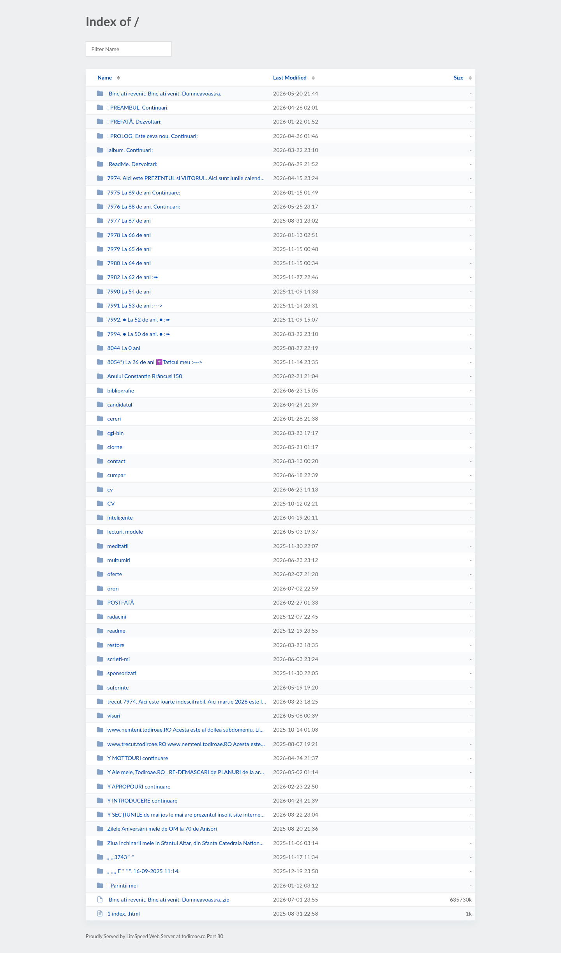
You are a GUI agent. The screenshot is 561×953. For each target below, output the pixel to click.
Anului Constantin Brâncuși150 (139, 376)
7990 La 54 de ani (124, 291)
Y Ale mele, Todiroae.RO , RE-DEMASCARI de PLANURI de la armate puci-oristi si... (181, 772)
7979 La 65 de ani (124, 249)
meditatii (113, 546)
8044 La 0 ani (118, 348)
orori (108, 588)
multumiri (114, 560)
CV (106, 503)
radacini (111, 616)
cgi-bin (110, 433)
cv (105, 489)
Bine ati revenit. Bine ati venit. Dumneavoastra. (159, 93)
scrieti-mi (113, 659)
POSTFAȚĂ (115, 602)
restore (110, 645)
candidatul (114, 404)
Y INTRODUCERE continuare (137, 800)
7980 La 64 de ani (124, 263)
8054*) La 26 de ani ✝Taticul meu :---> (149, 362)
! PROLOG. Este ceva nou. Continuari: (147, 136)
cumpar (111, 475)
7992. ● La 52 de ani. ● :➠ (133, 319)
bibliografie (115, 390)
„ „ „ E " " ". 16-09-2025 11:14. (138, 871)
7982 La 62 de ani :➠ (127, 277)
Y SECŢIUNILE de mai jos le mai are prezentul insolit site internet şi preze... (181, 814)
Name (104, 77)
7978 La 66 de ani (124, 235)
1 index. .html (118, 913)
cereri (109, 418)
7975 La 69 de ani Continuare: (138, 192)
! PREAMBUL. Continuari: (133, 107)
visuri (108, 715)
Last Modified (290, 77)
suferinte (113, 687)
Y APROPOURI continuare (133, 786)
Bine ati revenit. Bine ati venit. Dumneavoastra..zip (163, 899)
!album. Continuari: (125, 150)
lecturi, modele (120, 531)
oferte (109, 574)
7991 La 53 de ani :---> (130, 305)
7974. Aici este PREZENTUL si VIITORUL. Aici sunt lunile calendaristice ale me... (181, 178)
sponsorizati (116, 673)
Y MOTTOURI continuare (132, 758)
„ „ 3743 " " (115, 857)
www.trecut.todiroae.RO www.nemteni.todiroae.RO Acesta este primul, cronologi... (181, 744)
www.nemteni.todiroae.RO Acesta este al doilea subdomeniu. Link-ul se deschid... (181, 729)
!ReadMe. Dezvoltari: (127, 164)
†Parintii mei (117, 885)
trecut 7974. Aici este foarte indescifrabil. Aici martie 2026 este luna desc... (181, 701)
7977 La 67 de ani (124, 220)
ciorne (109, 447)
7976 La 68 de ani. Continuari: (138, 206)
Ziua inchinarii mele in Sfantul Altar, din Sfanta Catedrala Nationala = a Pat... (181, 843)
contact (111, 461)
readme (111, 630)
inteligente (115, 517)
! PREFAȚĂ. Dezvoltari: (129, 121)
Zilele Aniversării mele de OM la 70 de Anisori (157, 828)
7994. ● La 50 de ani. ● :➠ (133, 334)
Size (459, 77)
